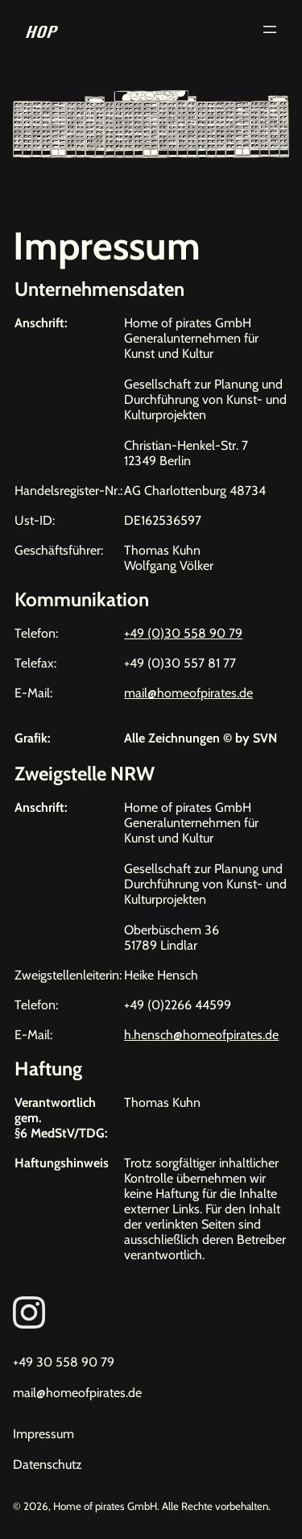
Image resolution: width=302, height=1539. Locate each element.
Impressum (43, 1433)
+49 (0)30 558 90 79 (183, 633)
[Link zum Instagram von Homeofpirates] (151, 1312)
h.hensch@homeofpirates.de (201, 1034)
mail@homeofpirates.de (188, 693)
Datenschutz (47, 1464)
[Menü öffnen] (270, 29)
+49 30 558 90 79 (63, 1362)
